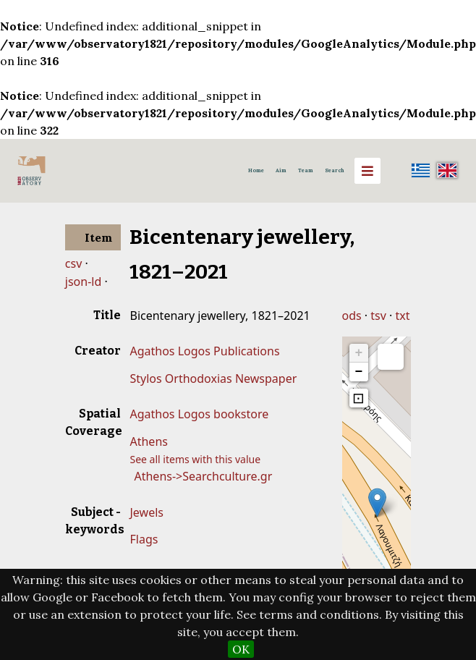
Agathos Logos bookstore (198, 414)
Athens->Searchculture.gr (203, 476)
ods (352, 315)
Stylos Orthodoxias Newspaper (213, 378)
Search (334, 170)
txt (403, 315)
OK (241, 649)
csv (73, 263)
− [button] (359, 372)
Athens (148, 441)
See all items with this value (194, 459)
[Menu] (367, 171)
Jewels (146, 512)
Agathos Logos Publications (204, 351)
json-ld (83, 281)
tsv (378, 315)
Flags (143, 539)
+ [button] (359, 353)
